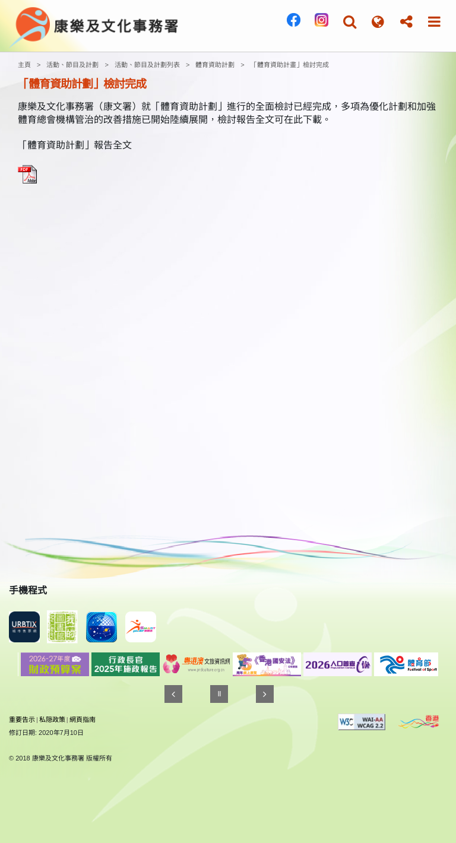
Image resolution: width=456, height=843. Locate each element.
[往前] (173, 694)
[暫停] (219, 694)
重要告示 (22, 719)
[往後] (265, 694)
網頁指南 (82, 719)
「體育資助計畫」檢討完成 (290, 64)
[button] (349, 22)
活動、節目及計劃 (72, 64)
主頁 (24, 64)
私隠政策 (52, 719)
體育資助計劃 (215, 64)
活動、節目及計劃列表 (147, 64)
